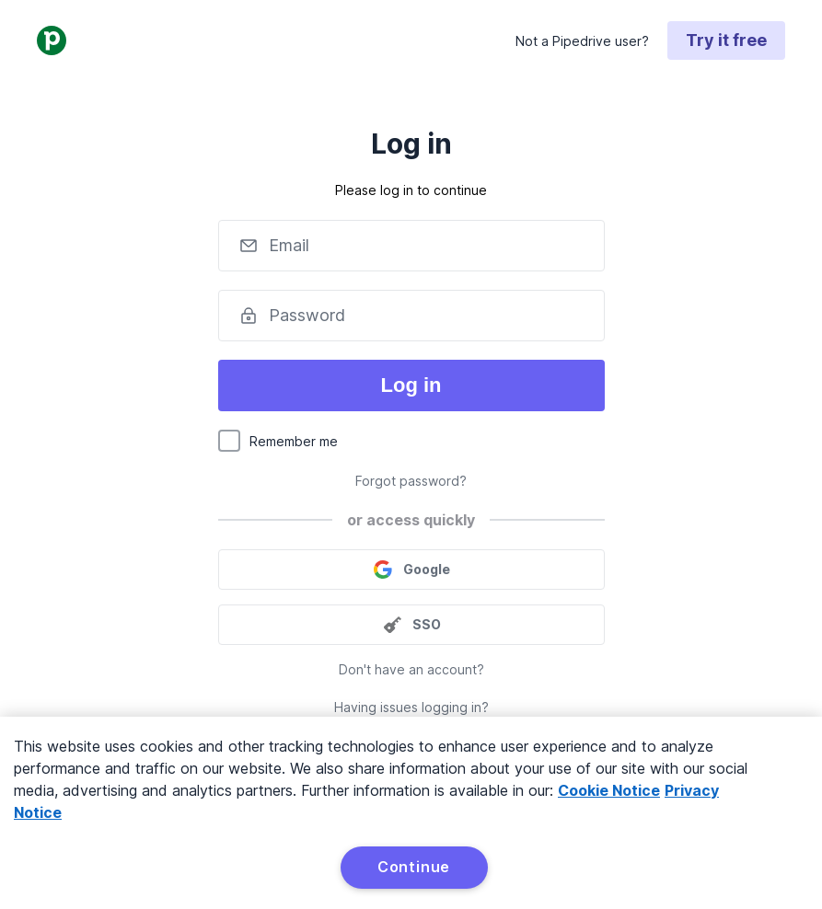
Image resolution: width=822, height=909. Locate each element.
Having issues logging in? (411, 707)
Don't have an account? (411, 669)
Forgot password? (411, 481)
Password (307, 315)
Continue (413, 866)
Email (289, 245)
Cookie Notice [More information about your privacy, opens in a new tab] (609, 790)
